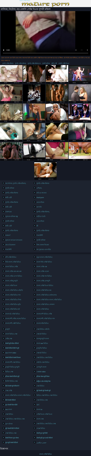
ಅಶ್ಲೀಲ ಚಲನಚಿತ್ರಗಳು (44, 381)
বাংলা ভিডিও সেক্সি (11, 267)
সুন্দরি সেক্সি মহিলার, (43, 212)
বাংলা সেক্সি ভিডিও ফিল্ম (13, 300)
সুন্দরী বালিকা (46, 63)
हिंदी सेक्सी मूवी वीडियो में (12, 386)
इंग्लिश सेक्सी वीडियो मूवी (12, 376)
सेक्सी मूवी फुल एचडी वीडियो (45, 438)
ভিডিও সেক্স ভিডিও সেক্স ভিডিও (47, 395)
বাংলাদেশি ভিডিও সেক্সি (44, 314)
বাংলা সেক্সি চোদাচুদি (43, 281)
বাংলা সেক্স (40, 419)
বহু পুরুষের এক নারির (44, 249)
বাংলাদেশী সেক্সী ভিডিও (13, 323)
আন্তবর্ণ (7, 235)
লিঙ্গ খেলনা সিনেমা (43, 245)
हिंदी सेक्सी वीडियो (10, 400)
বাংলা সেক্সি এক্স (42, 267)
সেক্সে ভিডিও (41, 428)
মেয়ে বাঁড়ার (40, 202)
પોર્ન (38, 405)
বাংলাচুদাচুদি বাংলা (43, 339)
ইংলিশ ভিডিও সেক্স (11, 381)
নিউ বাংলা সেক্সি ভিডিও (13, 262)
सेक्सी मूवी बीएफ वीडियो (12, 343)
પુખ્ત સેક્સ (9, 424)
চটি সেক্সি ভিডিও (10, 257)
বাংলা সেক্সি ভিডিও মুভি (13, 304)
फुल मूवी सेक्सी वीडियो (11, 442)
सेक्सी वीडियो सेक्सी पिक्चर (13, 357)
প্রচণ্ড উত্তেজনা (10, 245)
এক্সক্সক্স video (41, 372)
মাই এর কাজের (42, 193)
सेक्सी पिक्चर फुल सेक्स (12, 438)
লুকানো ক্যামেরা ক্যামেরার (13, 240)
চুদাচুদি (7, 329)
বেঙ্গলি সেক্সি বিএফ (63, 63)
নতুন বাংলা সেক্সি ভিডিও (44, 257)
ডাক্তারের (8, 212)
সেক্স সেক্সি (8, 391)
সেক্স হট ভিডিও (41, 334)
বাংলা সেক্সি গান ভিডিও (44, 276)
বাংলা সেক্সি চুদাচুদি (11, 281)
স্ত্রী (37, 226)
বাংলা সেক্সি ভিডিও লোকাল (45, 304)
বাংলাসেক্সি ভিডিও (43, 323)
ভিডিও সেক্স (9, 372)
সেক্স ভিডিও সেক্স (42, 400)
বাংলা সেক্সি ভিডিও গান (13, 295)
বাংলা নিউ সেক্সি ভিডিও (44, 262)
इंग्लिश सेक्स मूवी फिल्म (43, 376)
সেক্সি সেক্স (8, 339)
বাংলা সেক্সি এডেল (43, 271)
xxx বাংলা (8, 409)
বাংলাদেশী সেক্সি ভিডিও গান (46, 319)
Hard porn (40, 197)
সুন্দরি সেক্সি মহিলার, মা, (34, 63)
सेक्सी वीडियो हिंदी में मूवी (12, 348)
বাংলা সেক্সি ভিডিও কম (44, 290)
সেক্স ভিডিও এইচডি (43, 329)
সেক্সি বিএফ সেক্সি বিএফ (44, 414)
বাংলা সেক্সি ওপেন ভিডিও (13, 276)
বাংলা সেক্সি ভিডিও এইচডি (14, 290)
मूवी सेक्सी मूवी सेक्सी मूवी (44, 391)
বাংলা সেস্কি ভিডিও (43, 309)
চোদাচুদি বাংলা (41, 367)
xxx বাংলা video (10, 353)
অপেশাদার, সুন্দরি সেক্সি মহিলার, (15, 183)
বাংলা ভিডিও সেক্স (11, 334)
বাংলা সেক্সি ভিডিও (25, 1)
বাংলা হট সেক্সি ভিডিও (12, 314)
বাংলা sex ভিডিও (42, 343)
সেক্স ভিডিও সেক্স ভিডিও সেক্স (15, 419)
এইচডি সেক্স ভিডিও (43, 362)
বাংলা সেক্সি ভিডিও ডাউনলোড (47, 295)
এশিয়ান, (39, 188)
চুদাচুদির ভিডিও (42, 348)
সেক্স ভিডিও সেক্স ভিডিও (44, 357)
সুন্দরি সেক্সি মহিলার (7, 63)
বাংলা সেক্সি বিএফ (11, 285)
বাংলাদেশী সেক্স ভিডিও (12, 362)
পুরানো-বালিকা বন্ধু (11, 216)
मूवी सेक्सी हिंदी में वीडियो (12, 428)
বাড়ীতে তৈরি (41, 216)
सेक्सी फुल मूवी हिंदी (42, 433)
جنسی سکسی (41, 442)
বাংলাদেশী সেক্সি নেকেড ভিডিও (15, 319)
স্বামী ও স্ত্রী (54, 63)
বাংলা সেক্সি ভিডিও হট (12, 309)
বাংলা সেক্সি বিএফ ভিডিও (45, 285)
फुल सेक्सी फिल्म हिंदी (11, 405)
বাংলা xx (39, 409)
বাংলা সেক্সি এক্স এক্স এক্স (13, 271)
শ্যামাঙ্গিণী (40, 235)
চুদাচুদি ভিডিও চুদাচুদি (12, 367)
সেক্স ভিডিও (40, 386)
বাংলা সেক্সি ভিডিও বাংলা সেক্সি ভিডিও (49, 300)
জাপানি (39, 207)
